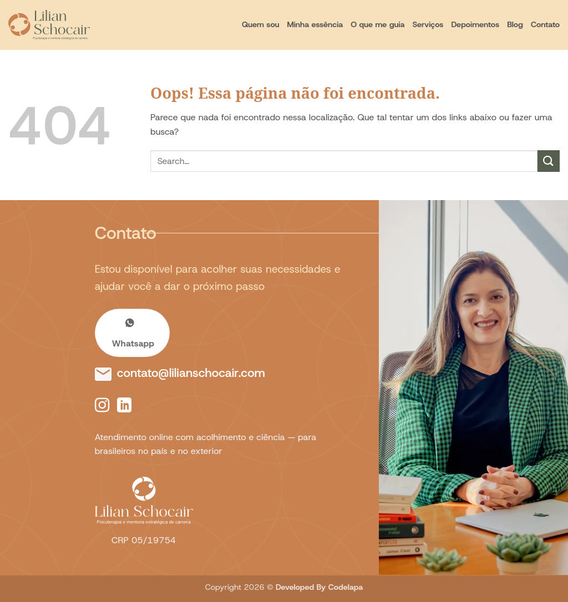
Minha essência (315, 24)
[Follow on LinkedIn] (124, 406)
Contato (545, 24)
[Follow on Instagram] (102, 406)
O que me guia (377, 24)
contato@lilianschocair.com (191, 373)
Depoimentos (475, 24)
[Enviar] (548, 161)
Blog (515, 24)
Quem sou (260, 24)
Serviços (428, 24)
